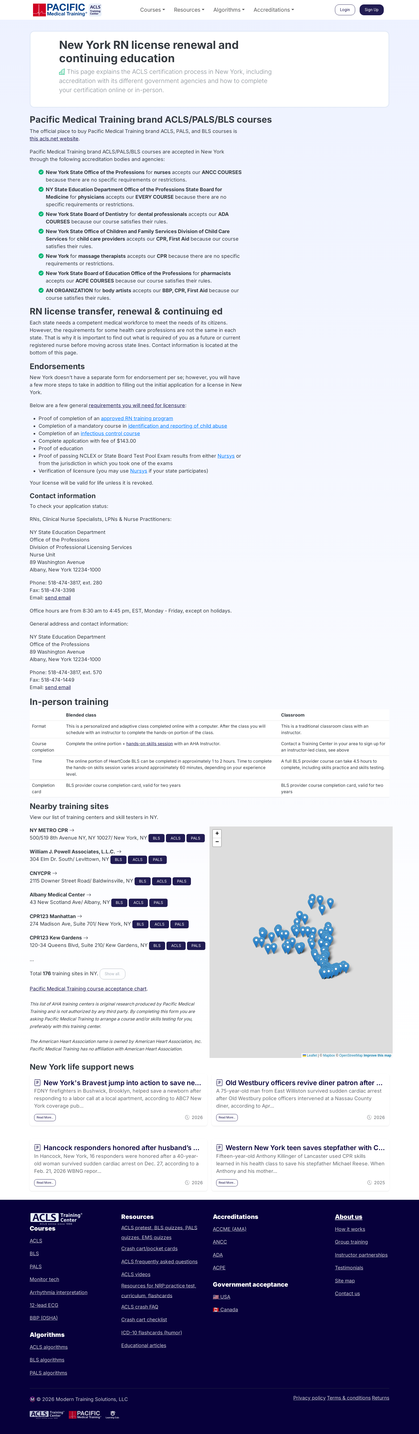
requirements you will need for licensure (137, 405)
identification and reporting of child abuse (177, 426)
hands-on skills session (149, 743)
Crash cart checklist (144, 1319)
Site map (345, 1281)
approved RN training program (137, 418)
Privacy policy (309, 1398)
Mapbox (329, 1055)
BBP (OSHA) (44, 1318)
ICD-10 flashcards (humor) (151, 1332)
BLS (34, 1253)
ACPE (219, 1268)
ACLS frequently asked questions (159, 1261)
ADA (218, 1255)
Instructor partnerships (361, 1255)
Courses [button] (150, 9)
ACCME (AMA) (229, 1229)
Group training (351, 1242)
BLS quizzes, (169, 1227)
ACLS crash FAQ (139, 1307)
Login (345, 9)
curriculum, (134, 1295)
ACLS (36, 1241)
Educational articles (143, 1345)
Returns (380, 1398)
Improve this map (377, 1055)
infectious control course (110, 433)
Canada (225, 1309)
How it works (350, 1229)
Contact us (347, 1293)
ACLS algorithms (49, 1347)
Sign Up (372, 9)
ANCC (220, 1242)
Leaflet (310, 1055)
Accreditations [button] (272, 9)
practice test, (181, 1286)
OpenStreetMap (351, 1055)
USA (221, 1297)
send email (58, 598)
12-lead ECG (44, 1305)
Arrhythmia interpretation (58, 1292)
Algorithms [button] (227, 9)
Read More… (45, 1117)
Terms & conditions (349, 1398)
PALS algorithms (48, 1373)
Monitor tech (44, 1279)
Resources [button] (187, 9)
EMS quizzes (156, 1237)
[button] (324, 973)
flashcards (160, 1295)
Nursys (226, 456)
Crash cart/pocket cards (149, 1248)
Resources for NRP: (143, 1286)
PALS (36, 1266)
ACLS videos (135, 1274)
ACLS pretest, (137, 1227)
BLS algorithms (47, 1360)
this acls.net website (54, 139)
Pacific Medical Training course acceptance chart (88, 989)
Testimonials (349, 1268)
